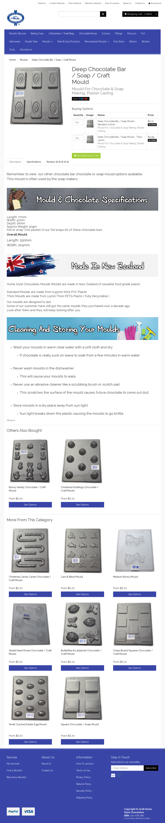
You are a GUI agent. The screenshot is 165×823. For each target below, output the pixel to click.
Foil (143, 33)
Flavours (131, 33)
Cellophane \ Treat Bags (61, 33)
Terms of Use (83, 770)
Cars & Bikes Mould (72, 576)
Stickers (146, 41)
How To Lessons (112, 3)
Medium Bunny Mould (125, 576)
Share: (80, 99)
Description (15, 162)
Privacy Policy (83, 777)
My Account (13, 763)
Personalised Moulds (97, 41)
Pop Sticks (119, 41)
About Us (127, 3)
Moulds (47, 41)
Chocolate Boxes (88, 33)
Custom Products (57, 3)
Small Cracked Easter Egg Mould (28, 724)
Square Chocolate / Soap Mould (80, 724)
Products (42, 3)
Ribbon (133, 41)
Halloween (14, 41)
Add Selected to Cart (86, 155)
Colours (106, 33)
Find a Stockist (74, 3)
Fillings (118, 33)
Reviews (58, 162)
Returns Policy (83, 784)
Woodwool (26, 49)
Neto (148, 818)
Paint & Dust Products (68, 41)
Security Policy (84, 791)
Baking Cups (37, 33)
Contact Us (140, 3)
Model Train (31, 41)
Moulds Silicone (17, 33)
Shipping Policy (84, 797)
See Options (30, 504)
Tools (12, 49)
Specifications (34, 162)
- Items (138, 14)
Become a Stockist (93, 3)
